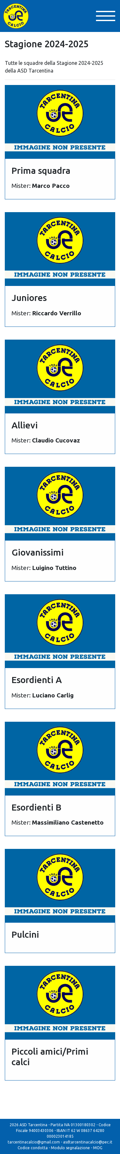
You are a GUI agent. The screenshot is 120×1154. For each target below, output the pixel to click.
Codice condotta (33, 1148)
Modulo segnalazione (70, 1148)
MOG (97, 1148)
